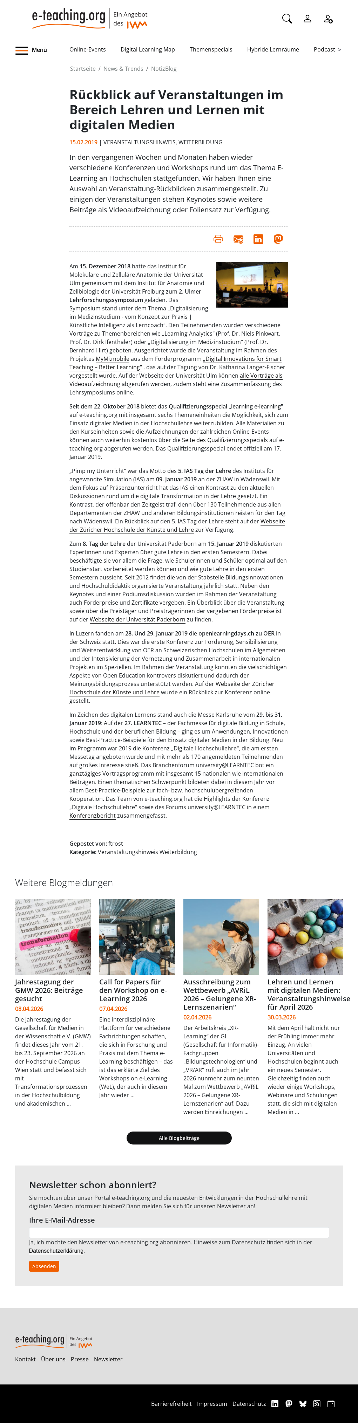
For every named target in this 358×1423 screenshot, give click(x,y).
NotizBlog (164, 69)
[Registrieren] (328, 18)
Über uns (53, 1359)
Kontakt (25, 1359)
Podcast (324, 49)
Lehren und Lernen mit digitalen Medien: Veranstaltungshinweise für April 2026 (309, 994)
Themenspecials (211, 49)
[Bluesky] (303, 1403)
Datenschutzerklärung (56, 1251)
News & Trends (123, 69)
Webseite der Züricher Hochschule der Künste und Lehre (177, 525)
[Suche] (287, 18)
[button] (42, 51)
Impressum (212, 1404)
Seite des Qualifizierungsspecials (225, 440)
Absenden (44, 1266)
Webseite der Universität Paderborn (137, 619)
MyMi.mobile (112, 359)
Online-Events (87, 49)
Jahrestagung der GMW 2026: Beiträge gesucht (49, 990)
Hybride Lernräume (273, 49)
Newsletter (108, 1359)
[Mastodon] (289, 1403)
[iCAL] (331, 1403)
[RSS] (317, 1403)
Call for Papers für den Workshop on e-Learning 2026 (133, 990)
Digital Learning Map (148, 49)
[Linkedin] (275, 1403)
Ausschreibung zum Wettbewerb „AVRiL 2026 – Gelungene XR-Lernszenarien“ (219, 994)
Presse (80, 1359)
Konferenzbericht (92, 815)
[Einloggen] (307, 18)
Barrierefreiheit (171, 1404)
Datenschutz (249, 1404)
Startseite (83, 69)
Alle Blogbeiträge (179, 1138)
